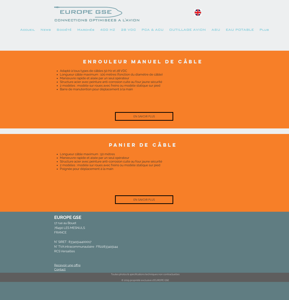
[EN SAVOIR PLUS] (144, 116)
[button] (85, 29)
